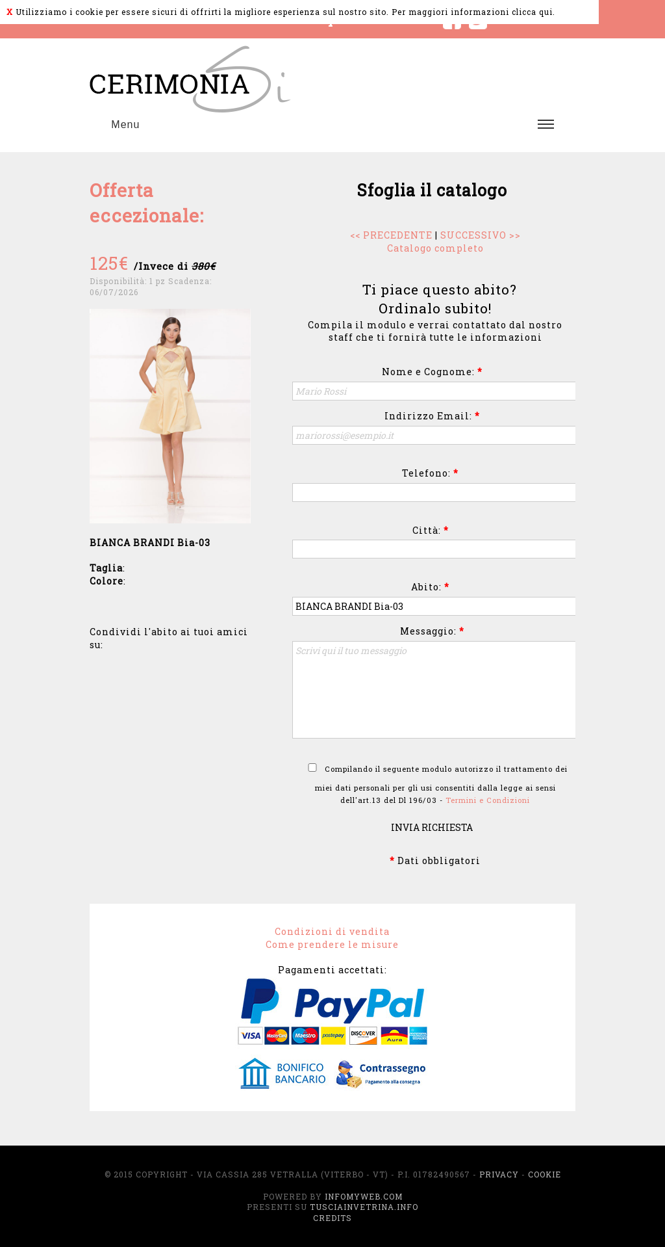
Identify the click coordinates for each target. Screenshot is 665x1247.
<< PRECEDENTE (391, 235)
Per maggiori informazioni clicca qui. (473, 12)
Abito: (430, 587)
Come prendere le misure (332, 944)
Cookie (544, 1174)
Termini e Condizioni (487, 800)
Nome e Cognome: (432, 371)
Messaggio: (432, 631)
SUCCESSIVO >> (480, 235)
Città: (430, 530)
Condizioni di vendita (332, 931)
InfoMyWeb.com (364, 1196)
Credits (332, 1218)
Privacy (499, 1174)
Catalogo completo (435, 248)
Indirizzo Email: (432, 416)
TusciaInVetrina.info (364, 1206)
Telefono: (430, 473)
